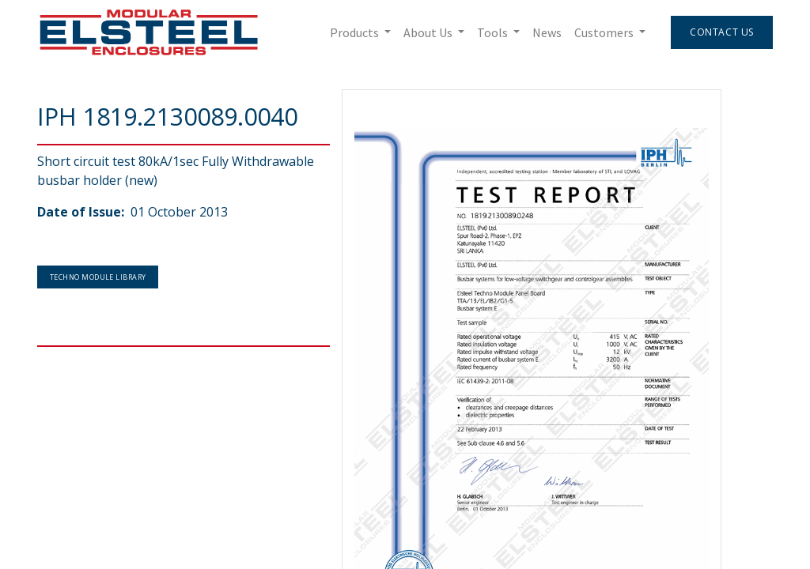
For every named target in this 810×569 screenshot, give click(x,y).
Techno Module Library (98, 277)
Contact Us (722, 32)
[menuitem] (547, 32)
